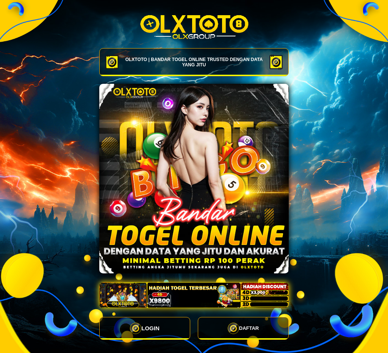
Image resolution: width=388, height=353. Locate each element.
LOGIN (145, 328)
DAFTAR (243, 328)
